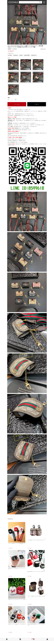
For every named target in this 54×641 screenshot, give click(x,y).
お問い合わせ (43, 48)
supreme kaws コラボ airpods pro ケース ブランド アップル (17, 560)
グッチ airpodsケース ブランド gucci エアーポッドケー (36, 531)
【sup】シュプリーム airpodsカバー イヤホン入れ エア (17, 615)
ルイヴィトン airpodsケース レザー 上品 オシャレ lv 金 (36, 587)
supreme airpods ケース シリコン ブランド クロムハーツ (36, 561)
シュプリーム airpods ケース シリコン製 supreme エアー (17, 533)
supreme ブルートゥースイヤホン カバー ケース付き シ (17, 589)
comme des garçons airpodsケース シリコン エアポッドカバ (36, 616)
